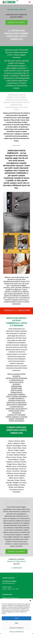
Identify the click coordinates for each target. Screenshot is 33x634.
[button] (30, 600)
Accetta (16, 618)
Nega (16, 623)
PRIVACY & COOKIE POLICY (16, 631)
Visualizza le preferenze (16, 628)
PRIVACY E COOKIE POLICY (16, 561)
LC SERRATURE (16, 568)
